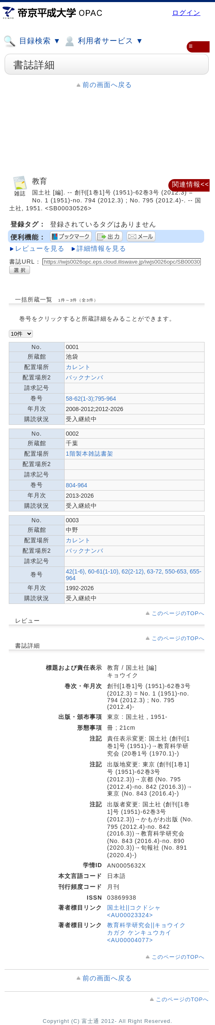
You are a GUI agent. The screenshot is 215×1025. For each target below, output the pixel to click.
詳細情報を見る (101, 248)
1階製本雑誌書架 (89, 453)
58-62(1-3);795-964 (91, 398)
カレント (78, 367)
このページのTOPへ (178, 613)
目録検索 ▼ (32, 41)
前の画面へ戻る (107, 84)
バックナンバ (84, 377)
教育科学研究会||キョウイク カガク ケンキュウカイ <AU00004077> (146, 932)
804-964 (76, 485)
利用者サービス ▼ (103, 41)
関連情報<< (190, 184)
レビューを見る (40, 248)
